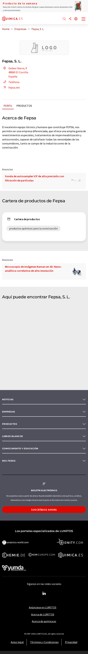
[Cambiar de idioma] (75, 19)
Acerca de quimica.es (44, 621)
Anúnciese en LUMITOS (42, 607)
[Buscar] (64, 19)
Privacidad (71, 642)
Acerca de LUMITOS (42, 614)
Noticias (8, 399)
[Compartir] (70, 19)
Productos (24, 105)
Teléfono (11, 82)
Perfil (8, 105)
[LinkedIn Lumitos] (44, 593)
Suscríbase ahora (44, 509)
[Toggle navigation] (83, 19)
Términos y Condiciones (44, 642)
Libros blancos (12, 436)
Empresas (8, 411)
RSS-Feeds (8, 460)
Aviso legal (17, 642)
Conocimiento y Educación (20, 448)
